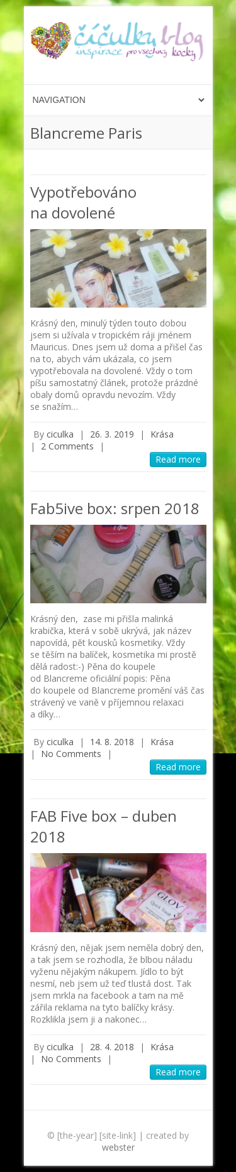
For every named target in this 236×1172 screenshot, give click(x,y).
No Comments (71, 754)
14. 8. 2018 (112, 742)
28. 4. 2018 (112, 1047)
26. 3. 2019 (112, 434)
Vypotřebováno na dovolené (83, 202)
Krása (162, 434)
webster (118, 1147)
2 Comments (67, 446)
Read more (178, 459)
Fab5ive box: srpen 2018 (114, 508)
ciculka (60, 434)
